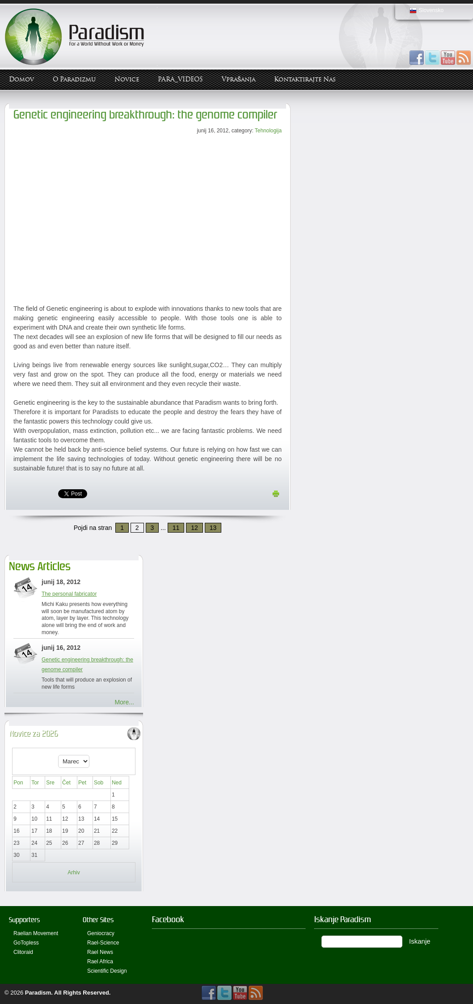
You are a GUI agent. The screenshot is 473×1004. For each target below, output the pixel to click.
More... (124, 702)
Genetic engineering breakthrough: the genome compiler (145, 115)
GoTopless (26, 943)
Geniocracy (100, 933)
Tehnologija (268, 130)
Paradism (38, 992)
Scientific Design (107, 971)
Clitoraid (23, 952)
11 (176, 527)
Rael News (100, 952)
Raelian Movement (35, 933)
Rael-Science (103, 943)
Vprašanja (238, 79)
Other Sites (98, 919)
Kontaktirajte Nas (305, 79)
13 (213, 527)
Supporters (24, 919)
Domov (21, 79)
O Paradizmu (74, 79)
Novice (126, 79)
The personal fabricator (69, 594)
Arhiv (74, 872)
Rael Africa (100, 961)
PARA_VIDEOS (180, 79)
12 (194, 527)
